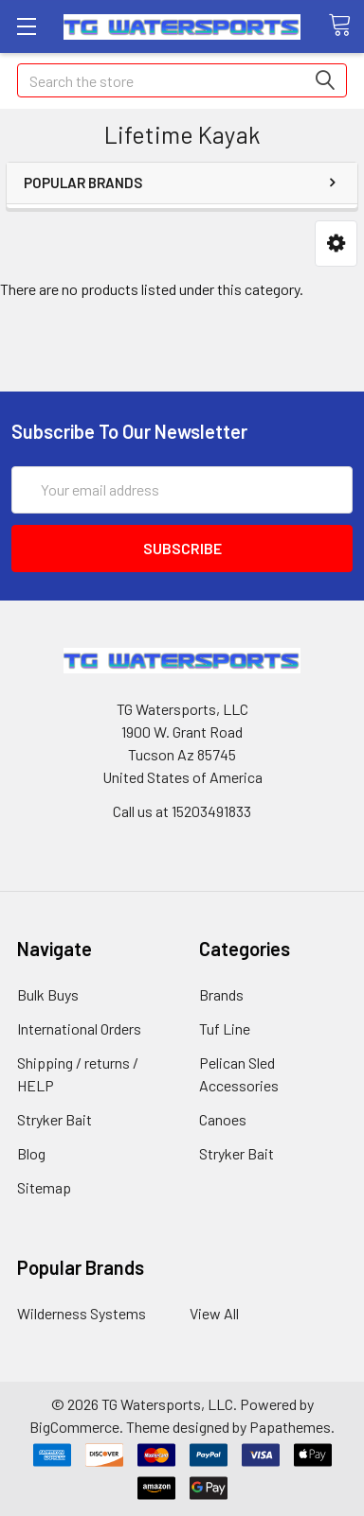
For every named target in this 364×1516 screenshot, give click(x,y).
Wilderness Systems (81, 1313)
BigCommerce (74, 1427)
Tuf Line (224, 1028)
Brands (221, 994)
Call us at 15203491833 (182, 811)
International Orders (79, 1028)
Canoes (222, 1119)
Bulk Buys (48, 994)
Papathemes (290, 1427)
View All (214, 1313)
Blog (31, 1153)
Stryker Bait (54, 1119)
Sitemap (44, 1187)
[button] (336, 243)
